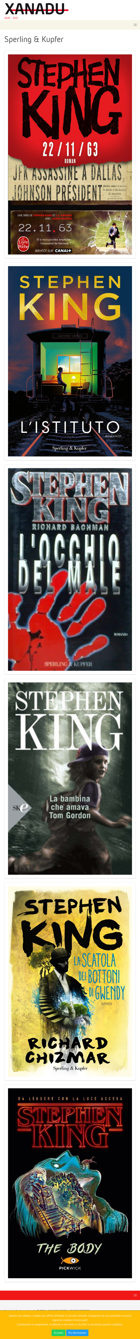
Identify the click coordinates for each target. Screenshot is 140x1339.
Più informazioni (77, 1332)
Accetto (58, 1332)
